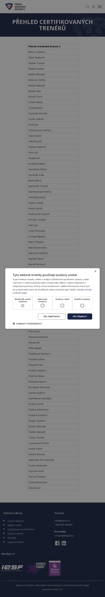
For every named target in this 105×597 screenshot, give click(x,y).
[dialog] (52, 298)
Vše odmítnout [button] (51, 316)
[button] (27, 323)
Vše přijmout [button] (80, 316)
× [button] (95, 271)
